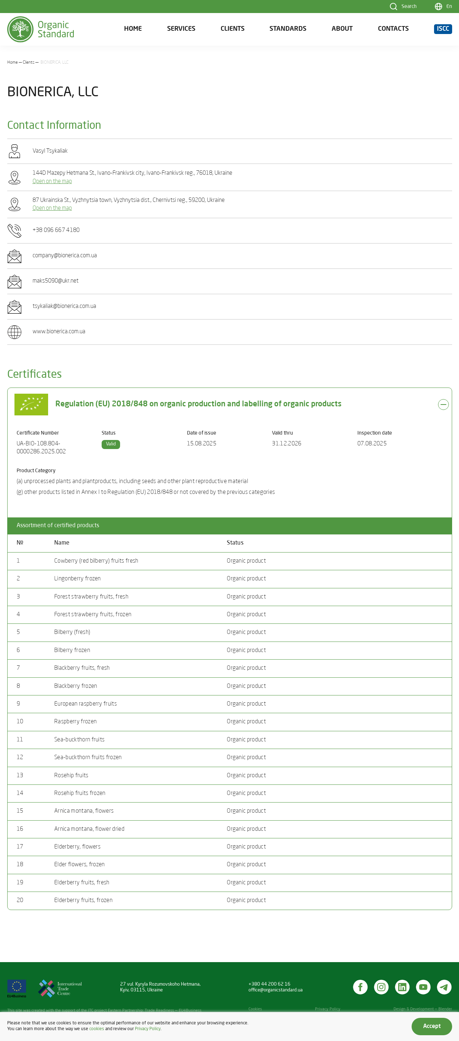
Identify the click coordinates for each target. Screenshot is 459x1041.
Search (409, 6)
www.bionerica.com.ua (59, 332)
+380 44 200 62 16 (269, 984)
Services (181, 29)
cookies (96, 1029)
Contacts (393, 29)
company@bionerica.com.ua (65, 256)
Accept (432, 1026)
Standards (287, 29)
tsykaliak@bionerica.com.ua (64, 306)
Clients (233, 29)
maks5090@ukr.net (55, 281)
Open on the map (52, 182)
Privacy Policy (327, 1009)
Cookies (255, 1009)
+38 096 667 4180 (56, 230)
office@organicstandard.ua (275, 990)
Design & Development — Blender (423, 1009)
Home (133, 29)
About (342, 29)
